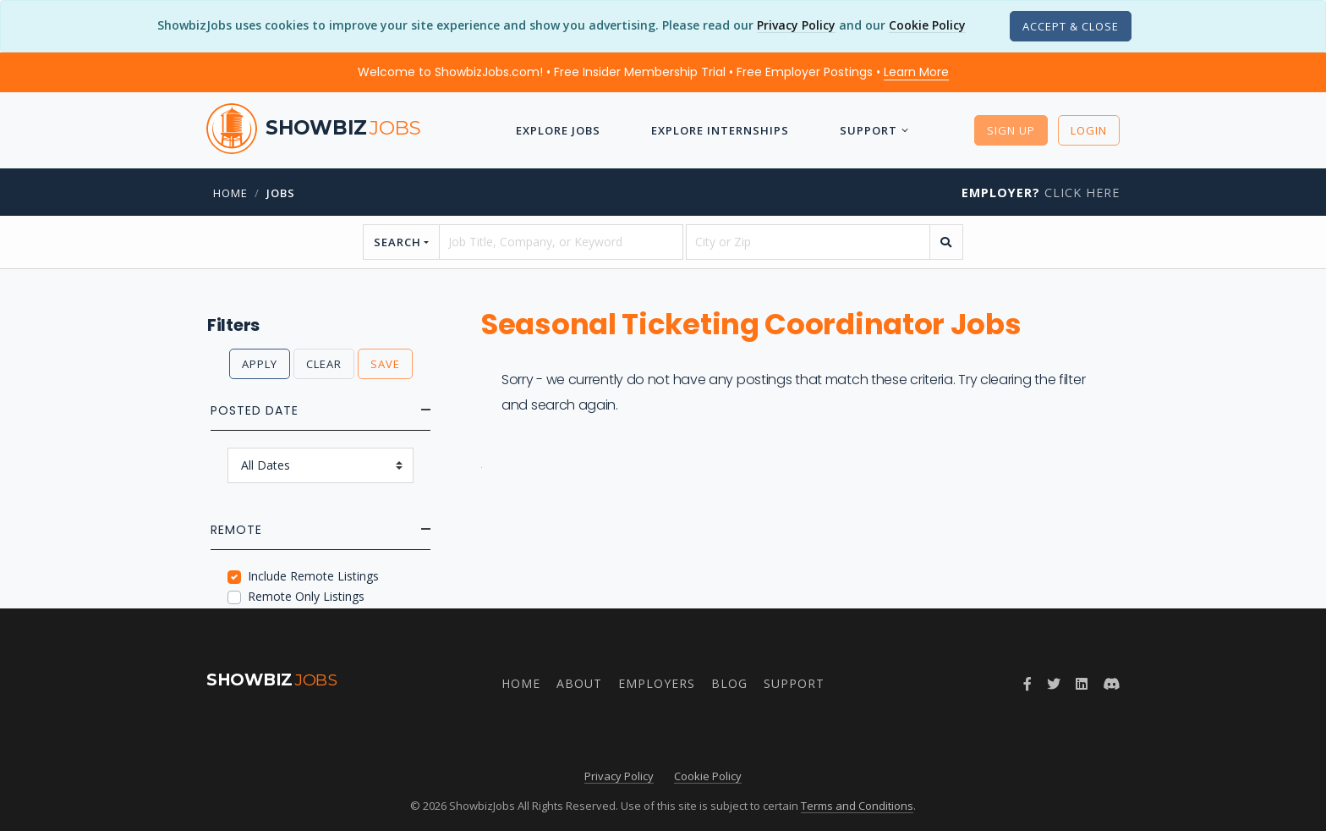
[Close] (1070, 26)
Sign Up (1011, 130)
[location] (808, 242)
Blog (729, 683)
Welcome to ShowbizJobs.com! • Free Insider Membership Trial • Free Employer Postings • (653, 71)
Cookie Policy (927, 25)
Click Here (1041, 192)
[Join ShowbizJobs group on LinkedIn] (1082, 683)
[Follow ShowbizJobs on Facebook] (1027, 683)
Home (230, 193)
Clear (324, 363)
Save (385, 363)
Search (397, 242)
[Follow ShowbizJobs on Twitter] (1053, 683)
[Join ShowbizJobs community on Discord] (1111, 683)
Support (868, 130)
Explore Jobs (558, 130)
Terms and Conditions (857, 805)
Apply (259, 363)
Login (1089, 130)
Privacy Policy (796, 25)
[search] (946, 242)
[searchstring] (561, 242)
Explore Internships (720, 130)
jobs (280, 193)
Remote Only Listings (306, 596)
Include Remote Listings (313, 576)
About (579, 683)
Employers (656, 683)
